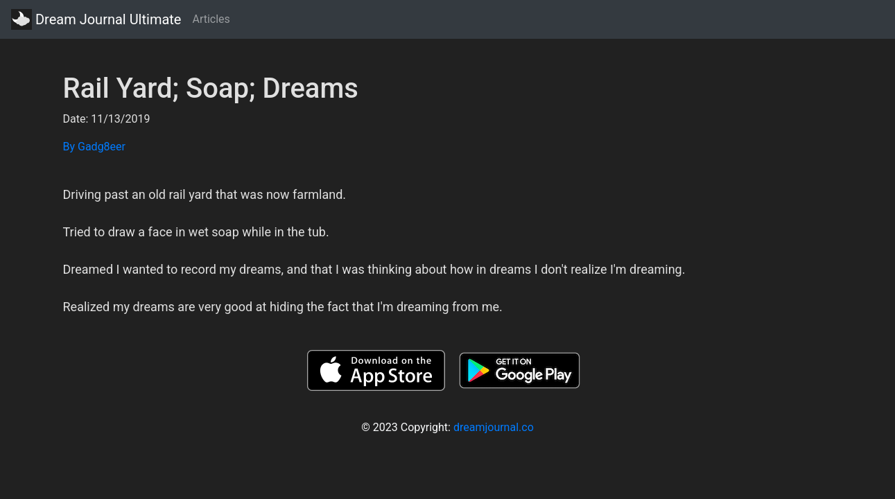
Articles (210, 19)
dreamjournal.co (493, 427)
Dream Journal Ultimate (96, 19)
